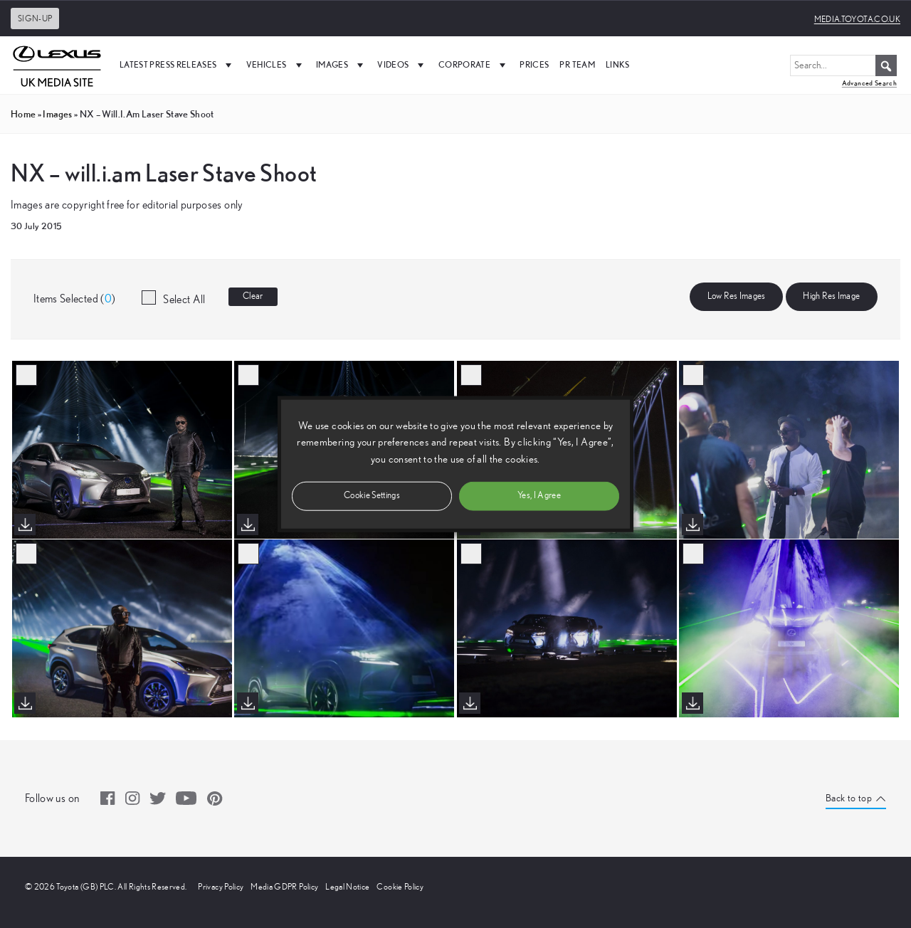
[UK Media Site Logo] (57, 64)
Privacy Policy (220, 886)
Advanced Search (869, 83)
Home (23, 114)
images (57, 114)
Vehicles (275, 64)
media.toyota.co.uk (857, 19)
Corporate (474, 64)
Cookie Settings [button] (372, 495)
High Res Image (831, 296)
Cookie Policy (399, 886)
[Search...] (843, 65)
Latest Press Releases (178, 64)
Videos (402, 64)
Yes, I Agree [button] (539, 495)
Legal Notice (347, 886)
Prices (534, 64)
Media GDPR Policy (284, 886)
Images (341, 64)
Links (618, 64)
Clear (253, 296)
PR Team (576, 64)
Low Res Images (736, 296)
